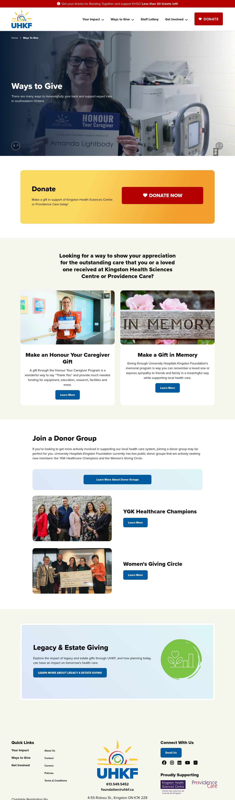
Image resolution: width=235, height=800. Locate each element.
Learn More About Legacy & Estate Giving (70, 673)
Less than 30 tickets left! (160, 3)
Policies (49, 773)
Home (14, 38)
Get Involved (174, 19)
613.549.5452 (117, 784)
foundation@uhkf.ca (117, 789)
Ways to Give (120, 19)
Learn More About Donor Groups (117, 480)
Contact (49, 758)
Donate (211, 19)
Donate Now (165, 195)
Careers (49, 766)
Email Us (171, 753)
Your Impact (91, 19)
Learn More (67, 395)
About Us (49, 751)
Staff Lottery (150, 19)
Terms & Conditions (55, 781)
